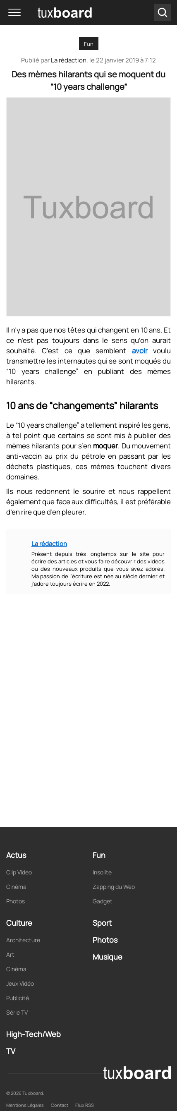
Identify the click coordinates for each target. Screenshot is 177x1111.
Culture (19, 923)
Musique (107, 957)
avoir (140, 350)
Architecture (23, 940)
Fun (88, 44)
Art (10, 954)
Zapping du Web (114, 887)
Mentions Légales (25, 1105)
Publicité (17, 998)
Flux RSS (84, 1105)
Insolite (102, 872)
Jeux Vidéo (20, 983)
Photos (15, 901)
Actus (16, 855)
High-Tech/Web (33, 1034)
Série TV (17, 1012)
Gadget (102, 901)
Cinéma (16, 887)
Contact (59, 1105)
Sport (102, 923)
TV (10, 1051)
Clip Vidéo (19, 872)
